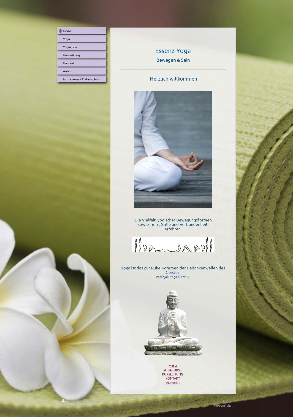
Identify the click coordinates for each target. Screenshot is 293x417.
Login (227, 401)
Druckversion (74, 401)
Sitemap (94, 401)
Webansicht (222, 405)
